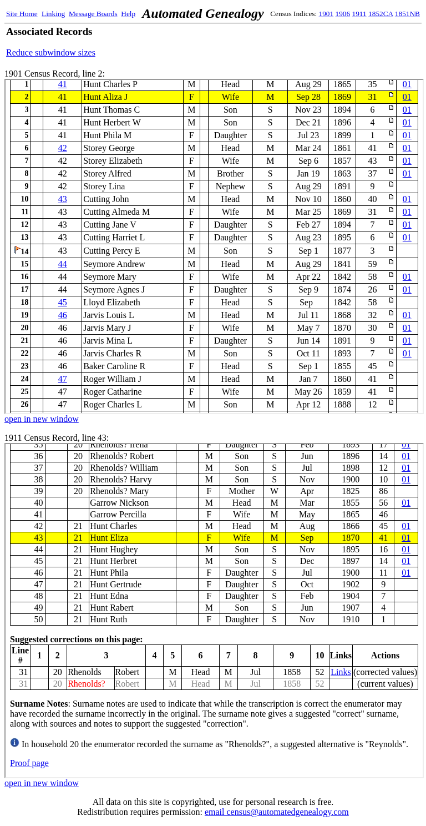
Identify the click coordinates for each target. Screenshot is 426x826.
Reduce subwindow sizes (50, 52)
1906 (343, 13)
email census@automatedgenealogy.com (277, 812)
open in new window (41, 419)
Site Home (22, 13)
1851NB (407, 13)
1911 (359, 13)
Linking (53, 13)
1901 (326, 13)
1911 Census (214, 610)
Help (128, 13)
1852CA (380, 13)
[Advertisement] (290, 41)
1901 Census (214, 246)
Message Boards (93, 13)
